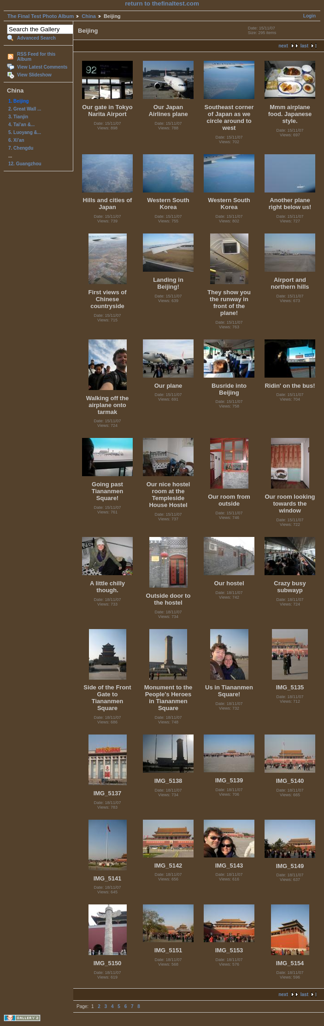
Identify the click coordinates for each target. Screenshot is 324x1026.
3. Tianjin (18, 116)
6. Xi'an (16, 140)
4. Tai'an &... (21, 124)
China (89, 16)
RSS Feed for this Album (36, 57)
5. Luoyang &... (24, 132)
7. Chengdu (20, 148)
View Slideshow (34, 74)
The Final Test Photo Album (40, 16)
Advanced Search (36, 38)
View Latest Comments (42, 67)
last (304, 45)
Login (309, 15)
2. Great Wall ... (24, 108)
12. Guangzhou (24, 163)
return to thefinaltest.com (162, 3)
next (283, 45)
